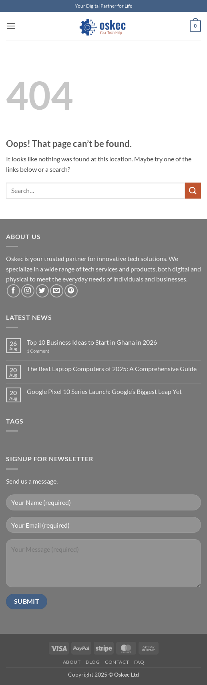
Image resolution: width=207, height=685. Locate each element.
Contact (117, 662)
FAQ (139, 662)
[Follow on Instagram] (27, 290)
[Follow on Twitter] (42, 290)
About (72, 662)
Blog (93, 662)
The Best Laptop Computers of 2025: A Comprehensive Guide (112, 368)
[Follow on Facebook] (13, 290)
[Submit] (193, 190)
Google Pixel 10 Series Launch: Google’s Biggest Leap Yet (104, 391)
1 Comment (46, 351)
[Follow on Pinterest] (71, 290)
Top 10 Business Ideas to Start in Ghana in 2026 (92, 342)
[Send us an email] (56, 290)
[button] (11, 26)
